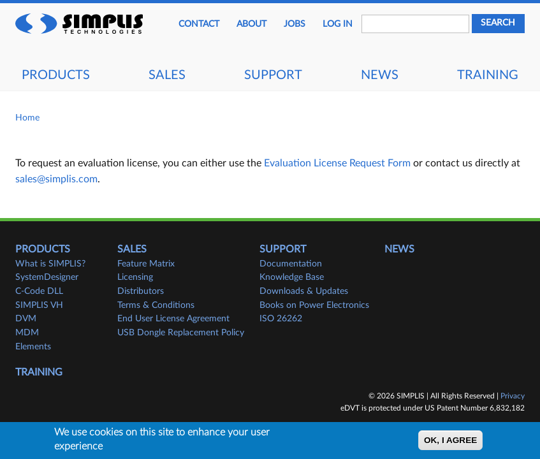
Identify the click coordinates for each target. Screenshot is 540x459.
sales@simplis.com (56, 179)
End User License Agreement (173, 318)
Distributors (140, 291)
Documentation (290, 263)
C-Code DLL (39, 291)
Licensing (135, 277)
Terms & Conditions (155, 305)
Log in (338, 24)
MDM (27, 332)
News (379, 75)
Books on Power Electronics (314, 305)
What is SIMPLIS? (50, 263)
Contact (199, 24)
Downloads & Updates (303, 291)
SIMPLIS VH (39, 305)
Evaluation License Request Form (337, 163)
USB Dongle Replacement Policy (180, 332)
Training (487, 75)
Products (56, 75)
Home (27, 117)
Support (273, 75)
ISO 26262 (280, 318)
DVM (25, 318)
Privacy (512, 396)
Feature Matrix (146, 263)
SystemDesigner (46, 277)
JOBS (294, 24)
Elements (33, 346)
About (251, 24)
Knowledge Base (291, 277)
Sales (167, 75)
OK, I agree (450, 443)
